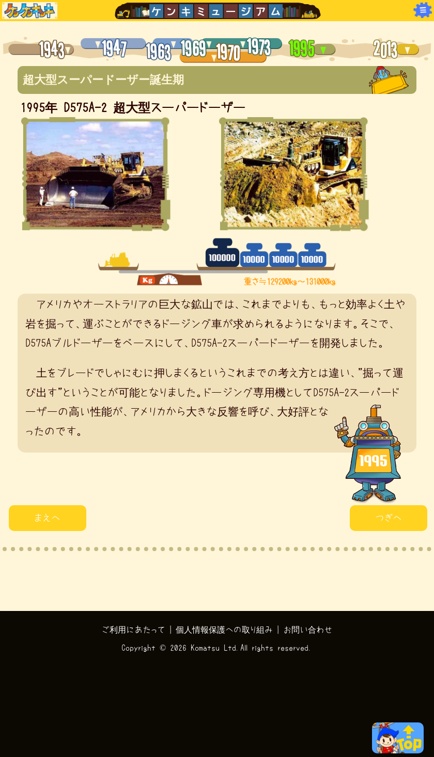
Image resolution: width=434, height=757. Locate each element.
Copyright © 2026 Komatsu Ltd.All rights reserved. (217, 647)
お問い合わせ (308, 629)
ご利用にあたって (133, 629)
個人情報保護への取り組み (224, 629)
